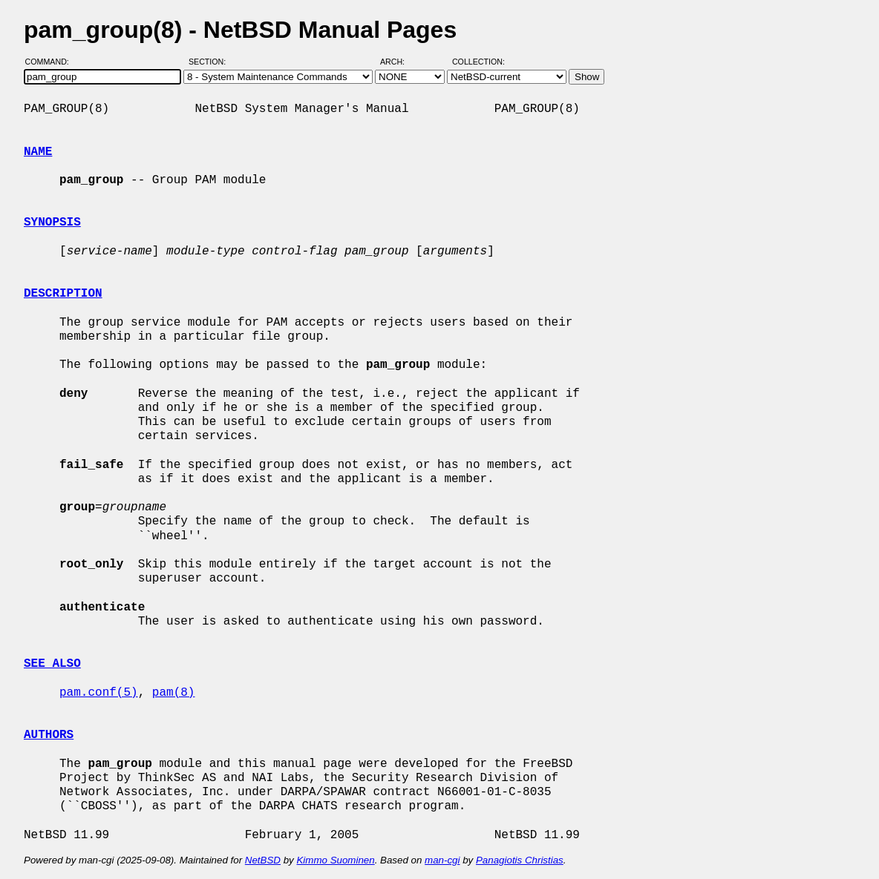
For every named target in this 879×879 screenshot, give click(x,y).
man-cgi (442, 860)
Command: (51, 61)
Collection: (478, 61)
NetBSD (263, 860)
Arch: (399, 61)
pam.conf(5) (98, 693)
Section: (210, 61)
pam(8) (173, 693)
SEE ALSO (52, 664)
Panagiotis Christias (519, 860)
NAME (38, 152)
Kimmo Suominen (335, 860)
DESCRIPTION (63, 294)
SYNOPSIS (52, 222)
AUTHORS (48, 735)
